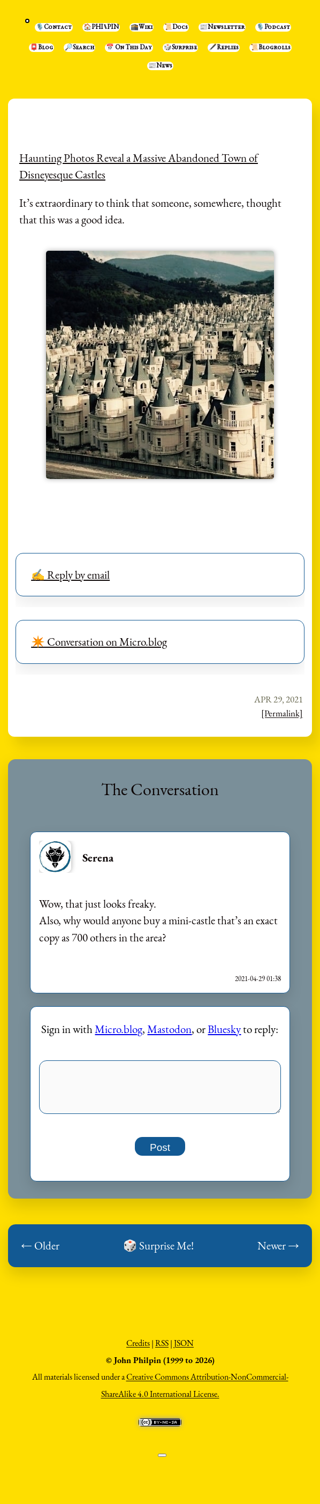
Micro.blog (118, 1029)
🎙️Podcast (273, 27)
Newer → (278, 1251)
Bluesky (224, 1029)
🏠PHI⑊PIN (101, 27)
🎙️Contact (54, 27)
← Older (40, 1251)
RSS (162, 1349)
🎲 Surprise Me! (158, 1251)
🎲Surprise (180, 47)
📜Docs (176, 27)
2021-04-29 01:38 (258, 978)
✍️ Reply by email (70, 574)
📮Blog (41, 47)
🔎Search (79, 47)
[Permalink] (282, 713)
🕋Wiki (142, 27)
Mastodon (169, 1029)
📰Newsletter (222, 27)
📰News (160, 66)
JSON (184, 1349)
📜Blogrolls (270, 47)
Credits (138, 1349)
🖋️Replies (224, 47)
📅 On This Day (129, 47)
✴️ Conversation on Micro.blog (99, 641)
